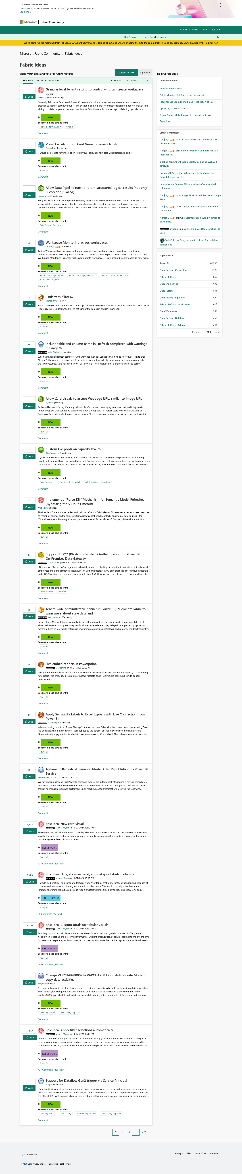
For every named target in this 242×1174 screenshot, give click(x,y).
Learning (136, 22)
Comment (43, 133)
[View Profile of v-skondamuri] (54, 617)
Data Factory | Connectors (173, 270)
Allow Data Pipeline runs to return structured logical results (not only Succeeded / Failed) (96, 189)
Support (149, 22)
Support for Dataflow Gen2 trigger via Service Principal (86, 1080)
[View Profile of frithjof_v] (50, 246)
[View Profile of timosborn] (165, 184)
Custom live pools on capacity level (72, 449)
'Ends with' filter (58, 296)
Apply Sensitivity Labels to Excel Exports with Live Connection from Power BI (95, 716)
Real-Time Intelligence (49, 279)
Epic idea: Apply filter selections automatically (79, 1029)
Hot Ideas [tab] (28, 80)
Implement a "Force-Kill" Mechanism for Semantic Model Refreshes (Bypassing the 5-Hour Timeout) (95, 501)
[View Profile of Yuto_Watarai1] (55, 352)
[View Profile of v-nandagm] (53, 722)
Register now (211, 42)
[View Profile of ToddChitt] (170, 240)
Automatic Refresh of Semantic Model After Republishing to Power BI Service (97, 771)
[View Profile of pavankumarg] (54, 562)
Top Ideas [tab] (41, 80)
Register (183, 29)
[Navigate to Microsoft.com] (28, 22)
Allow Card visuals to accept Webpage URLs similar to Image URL (94, 398)
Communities (111, 22)
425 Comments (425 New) (51, 863)
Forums (71, 22)
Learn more (25, 11)
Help (205, 29)
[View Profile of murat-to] (42, 196)
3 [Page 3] (129, 1132)
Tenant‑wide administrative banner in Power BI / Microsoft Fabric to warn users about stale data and (96, 610)
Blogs (124, 22)
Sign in (195, 29)
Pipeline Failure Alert (171, 88)
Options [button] (144, 72)
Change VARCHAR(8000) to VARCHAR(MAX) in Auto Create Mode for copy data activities (97, 977)
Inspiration (84, 22)
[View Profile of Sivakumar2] (43, 777)
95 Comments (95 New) (50, 913)
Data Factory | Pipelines (50, 225)
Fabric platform (47, 591)
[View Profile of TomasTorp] (51, 148)
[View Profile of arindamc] (174, 228)
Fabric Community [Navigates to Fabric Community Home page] (52, 22)
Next (217, 331)
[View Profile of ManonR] (50, 300)
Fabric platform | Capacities (52, 275)
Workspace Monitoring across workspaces (77, 242)
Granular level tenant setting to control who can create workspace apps (94, 91)
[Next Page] (151, 1130)
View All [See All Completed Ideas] (165, 121)
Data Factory (65, 1113)
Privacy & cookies (183, 1153)
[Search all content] (185, 37)
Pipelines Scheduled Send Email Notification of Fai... (187, 101)
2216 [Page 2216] (145, 1132)
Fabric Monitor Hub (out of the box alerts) (182, 95)
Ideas (97, 22)
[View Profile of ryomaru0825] (167, 172)
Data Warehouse (168, 311)
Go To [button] (215, 29)
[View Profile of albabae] (164, 161)
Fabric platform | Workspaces (115, 275)
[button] (126, 72)
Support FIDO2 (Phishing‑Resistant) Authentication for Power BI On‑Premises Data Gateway (93, 556)
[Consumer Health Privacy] (60, 1164)
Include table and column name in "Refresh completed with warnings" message (97, 345)
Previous (196, 331)
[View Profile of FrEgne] (41, 983)
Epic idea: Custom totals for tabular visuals (77, 924)
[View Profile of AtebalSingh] (44, 507)
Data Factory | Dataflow (85, 1113)
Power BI (69, 126)
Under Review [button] (51, 897)
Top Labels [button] (165, 255)
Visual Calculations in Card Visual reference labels (81, 144)
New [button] (50, 117)
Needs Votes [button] (49, 847)
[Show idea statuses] (140, 81)
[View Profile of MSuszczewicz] (45, 97)
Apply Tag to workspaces (173, 108)
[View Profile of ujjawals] (50, 402)
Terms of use (200, 1153)
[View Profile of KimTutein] (51, 453)
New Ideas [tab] (54, 80)
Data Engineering (47, 482)
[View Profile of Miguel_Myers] (62, 827)
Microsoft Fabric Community (40, 53)
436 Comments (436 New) (51, 1069)
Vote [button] (30, 96)
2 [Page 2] (122, 1132)
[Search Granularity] (135, 37)
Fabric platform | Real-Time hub (83, 275)
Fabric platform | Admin (50, 126)
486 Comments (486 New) (51, 964)
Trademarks (215, 1153)
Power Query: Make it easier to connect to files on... (187, 115)
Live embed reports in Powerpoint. (71, 663)
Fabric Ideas (73, 53)
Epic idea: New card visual (65, 823)
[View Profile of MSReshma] (61, 667)
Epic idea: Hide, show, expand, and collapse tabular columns (90, 874)
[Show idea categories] (120, 81)
